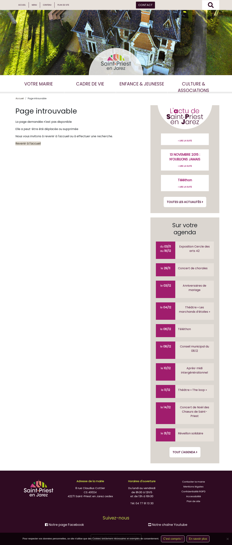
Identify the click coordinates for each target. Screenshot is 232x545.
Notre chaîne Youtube (167, 524)
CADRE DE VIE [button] (90, 84)
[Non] (227, 539)
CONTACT (145, 5)
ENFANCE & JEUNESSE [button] (141, 84)
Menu (34, 5)
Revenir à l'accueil (28, 143)
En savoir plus (198, 538)
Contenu (47, 5)
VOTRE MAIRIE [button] (38, 84)
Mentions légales (193, 486)
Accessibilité (193, 496)
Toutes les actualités (185, 202)
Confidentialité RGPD (193, 491)
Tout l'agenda (185, 452)
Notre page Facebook (64, 524)
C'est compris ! (172, 538)
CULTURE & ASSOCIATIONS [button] (193, 87)
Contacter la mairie (193, 481)
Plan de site (63, 5)
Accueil (22, 5)
